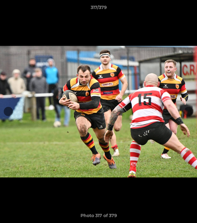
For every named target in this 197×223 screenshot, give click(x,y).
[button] (189, 9)
